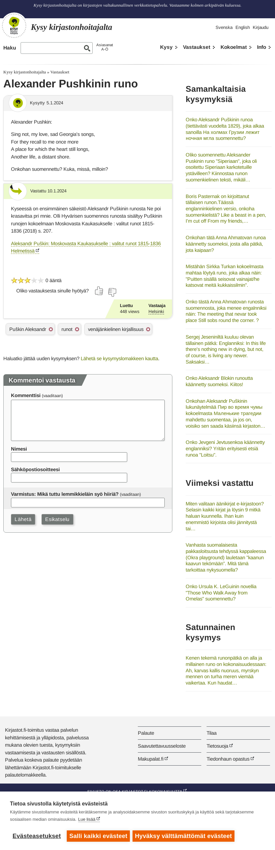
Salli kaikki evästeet (98, 836)
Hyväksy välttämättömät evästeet (184, 836)
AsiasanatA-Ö (104, 47)
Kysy (166, 47)
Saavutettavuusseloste (162, 746)
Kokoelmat (234, 47)
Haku (9, 48)
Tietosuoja (217, 746)
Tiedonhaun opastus (228, 759)
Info (261, 47)
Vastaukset (196, 47)
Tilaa (212, 733)
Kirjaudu (260, 27)
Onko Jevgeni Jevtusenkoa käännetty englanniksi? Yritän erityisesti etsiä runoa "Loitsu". (225, 448)
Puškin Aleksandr (27, 329)
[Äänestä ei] (112, 292)
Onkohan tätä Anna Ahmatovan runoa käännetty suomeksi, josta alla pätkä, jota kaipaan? (226, 244)
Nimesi (19, 449)
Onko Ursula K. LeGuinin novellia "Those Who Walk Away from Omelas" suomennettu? (221, 592)
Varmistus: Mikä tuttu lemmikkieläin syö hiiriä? (65, 494)
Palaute (146, 733)
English (242, 27)
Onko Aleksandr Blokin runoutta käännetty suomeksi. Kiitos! (219, 381)
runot (66, 329)
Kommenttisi (26, 395)
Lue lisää (86, 819)
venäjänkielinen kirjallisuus (115, 329)
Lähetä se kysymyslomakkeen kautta (119, 358)
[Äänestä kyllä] (99, 290)
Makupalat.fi (150, 759)
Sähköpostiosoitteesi (35, 469)
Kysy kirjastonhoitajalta (24, 71)
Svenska (224, 27)
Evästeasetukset (37, 836)
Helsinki (156, 311)
